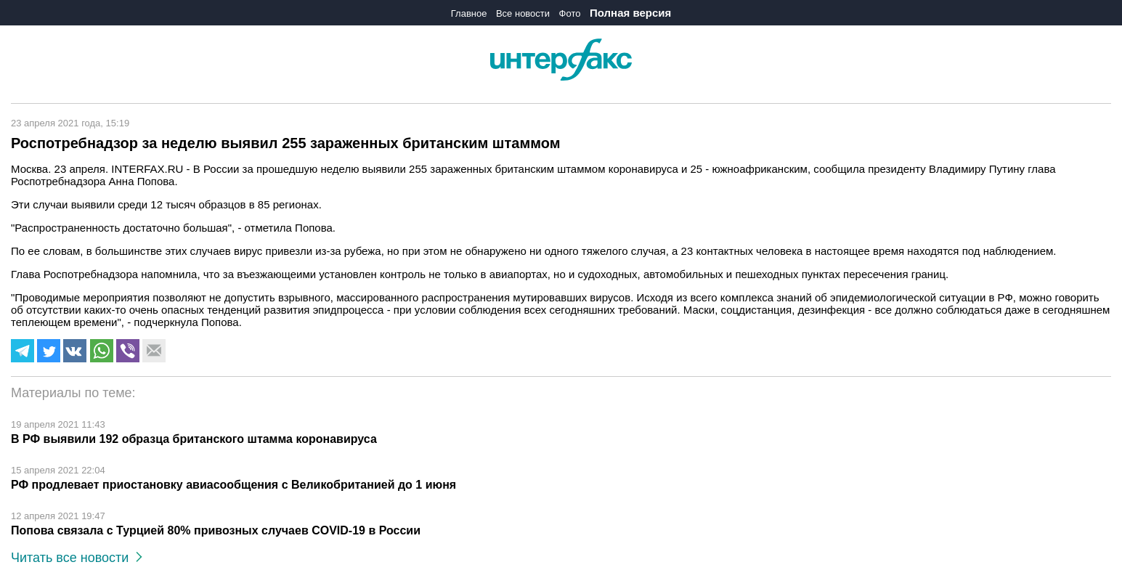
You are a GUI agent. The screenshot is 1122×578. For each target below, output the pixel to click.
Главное (469, 13)
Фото (570, 13)
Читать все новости (76, 557)
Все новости (523, 13)
